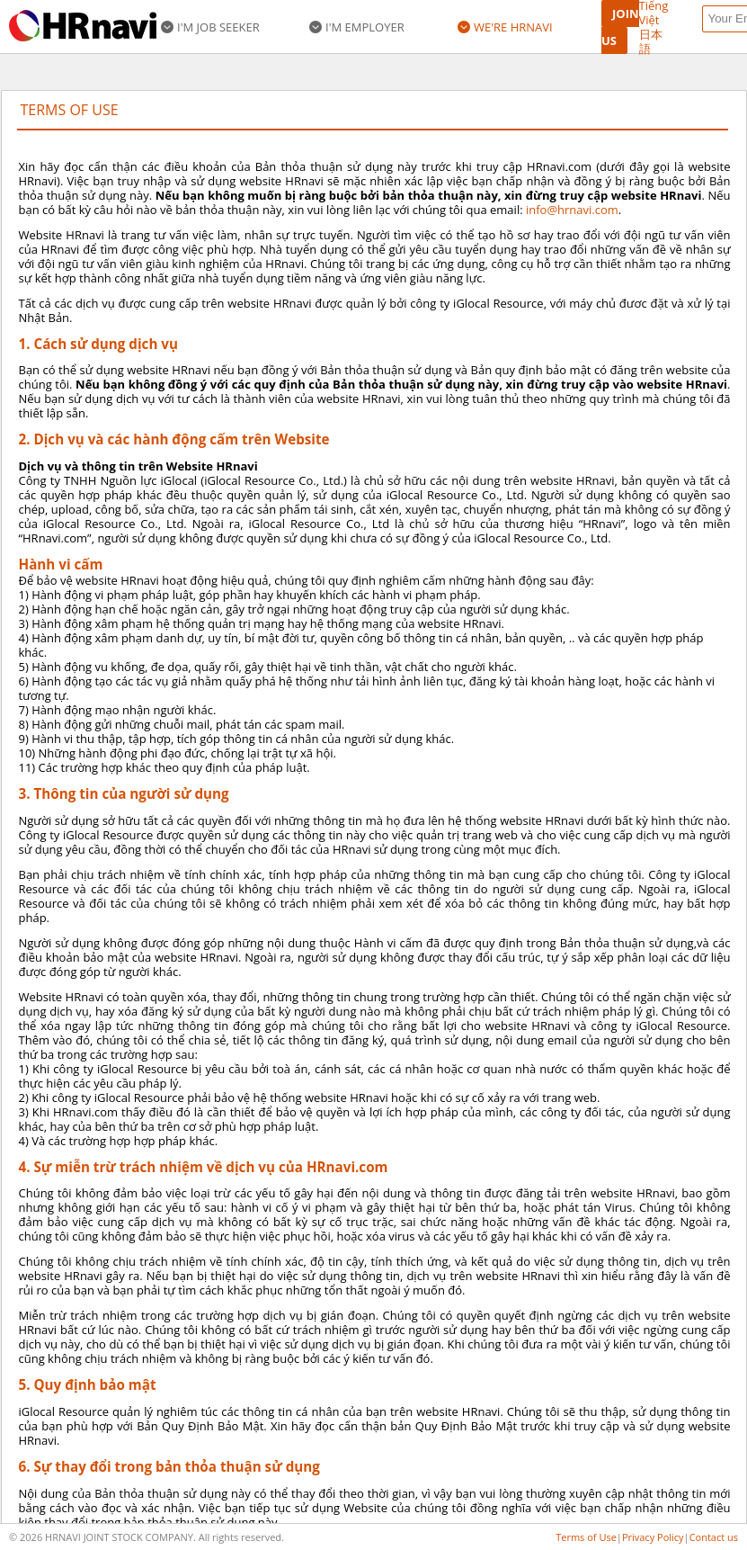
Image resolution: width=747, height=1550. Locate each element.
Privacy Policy (653, 1537)
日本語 (651, 41)
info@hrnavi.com (572, 210)
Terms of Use (586, 1537)
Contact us (713, 1537)
